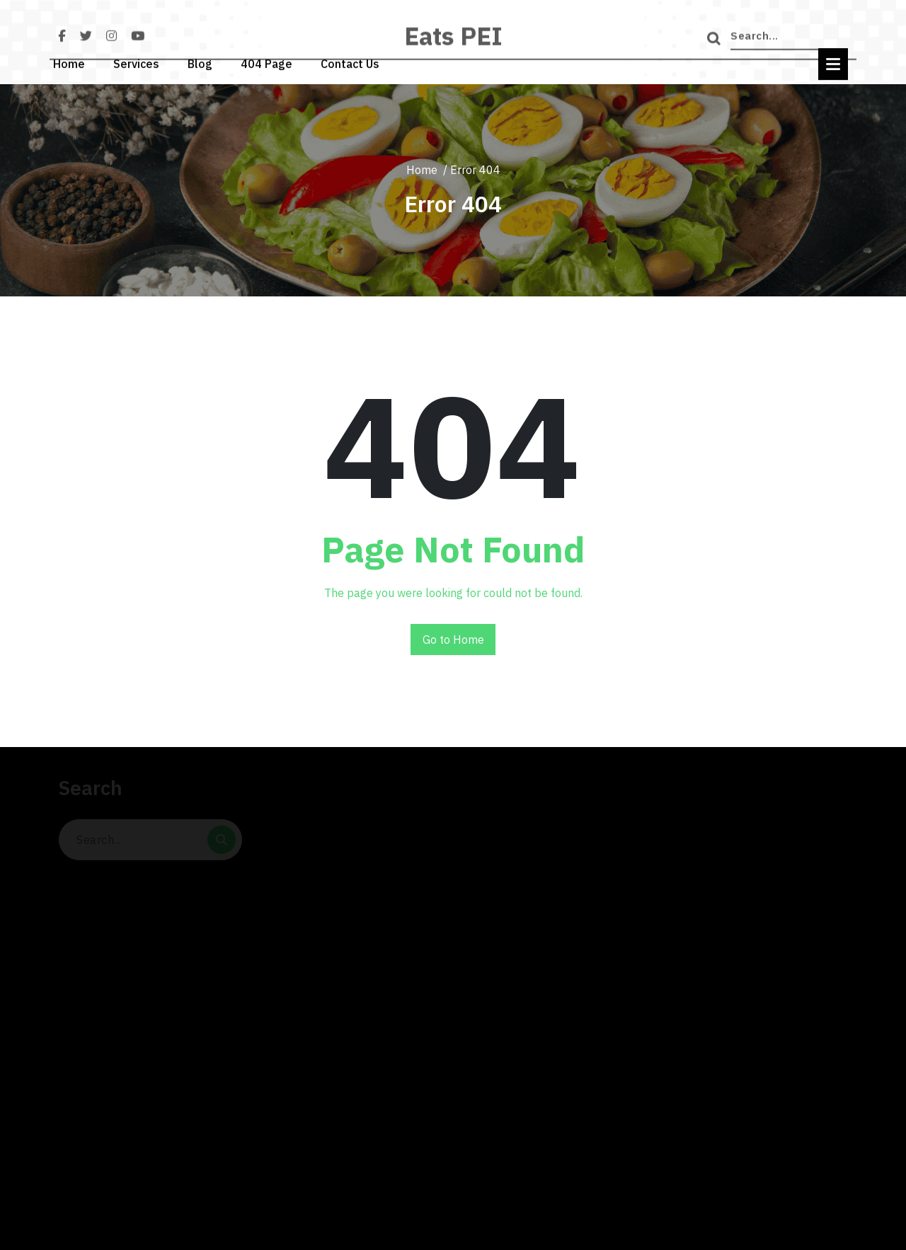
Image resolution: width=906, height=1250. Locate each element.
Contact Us (350, 62)
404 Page (266, 62)
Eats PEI (453, 42)
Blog (200, 62)
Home (69, 62)
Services (136, 62)
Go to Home (453, 639)
